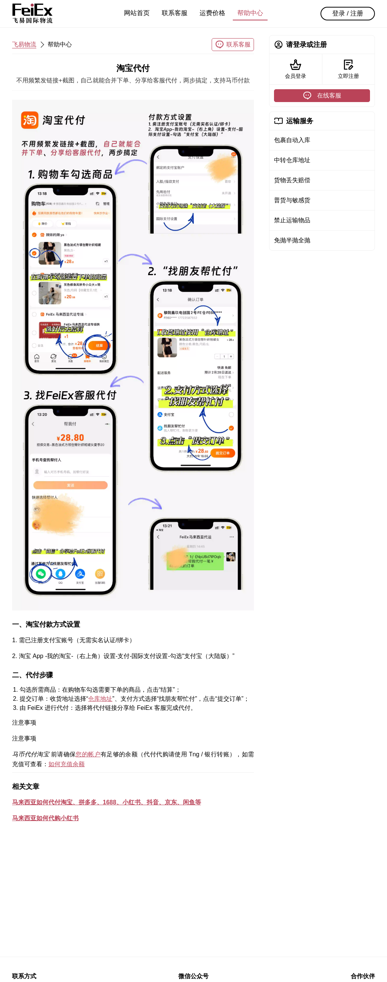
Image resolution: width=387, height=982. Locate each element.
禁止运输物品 (292, 220)
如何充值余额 (66, 764)
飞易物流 (24, 44)
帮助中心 (250, 13)
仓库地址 (100, 698)
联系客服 (174, 13)
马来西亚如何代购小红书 (45, 818)
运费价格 (212, 13)
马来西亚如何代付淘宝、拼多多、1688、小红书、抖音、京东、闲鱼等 (106, 802)
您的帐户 (88, 754)
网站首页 (137, 13)
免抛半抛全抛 (292, 240)
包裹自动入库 (292, 140)
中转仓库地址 (292, 160)
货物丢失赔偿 (292, 180)
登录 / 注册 (347, 13)
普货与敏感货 (292, 200)
